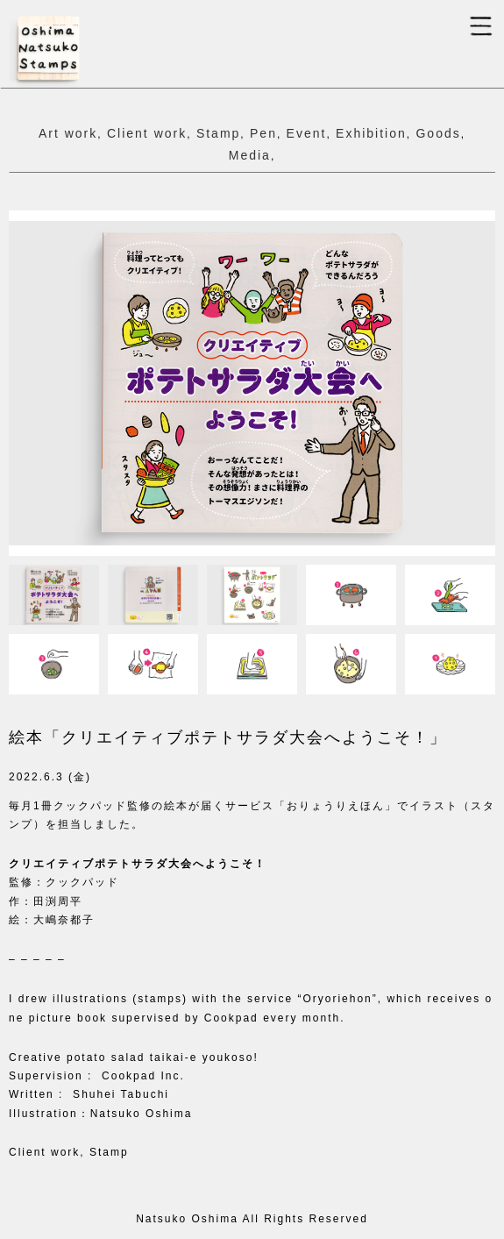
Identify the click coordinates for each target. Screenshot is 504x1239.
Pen (263, 133)
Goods (437, 133)
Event (307, 133)
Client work (147, 133)
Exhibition (371, 133)
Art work (68, 133)
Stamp (218, 133)
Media (250, 155)
